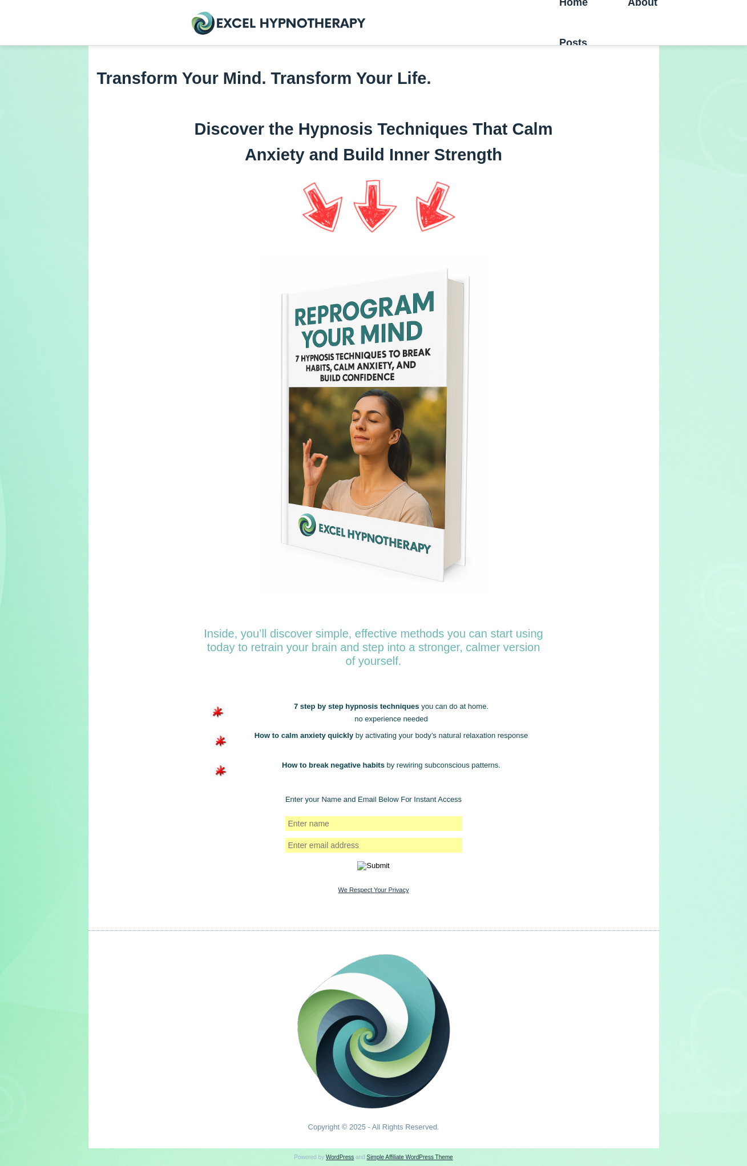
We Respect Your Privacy (373, 889)
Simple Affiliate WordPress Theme (409, 1157)
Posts (573, 43)
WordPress (340, 1157)
